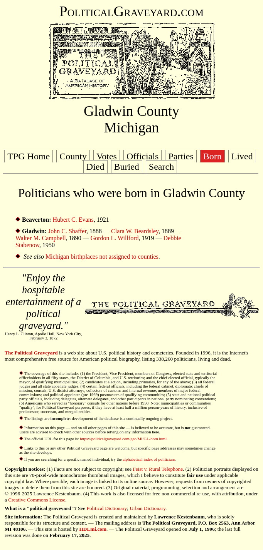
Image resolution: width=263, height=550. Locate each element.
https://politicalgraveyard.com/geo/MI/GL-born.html (123, 439)
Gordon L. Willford (115, 238)
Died (95, 167)
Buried (126, 167)
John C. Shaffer (67, 231)
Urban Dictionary (147, 508)
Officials (142, 156)
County (73, 156)
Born (212, 156)
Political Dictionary (107, 508)
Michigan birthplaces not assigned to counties (102, 256)
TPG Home (28, 156)
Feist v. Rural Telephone (158, 469)
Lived (242, 156)
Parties (180, 156)
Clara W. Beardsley (134, 231)
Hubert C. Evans (73, 219)
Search (161, 167)
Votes (106, 156)
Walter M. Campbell (40, 238)
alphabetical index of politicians (149, 459)
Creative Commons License (36, 500)
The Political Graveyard (31, 353)
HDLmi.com (92, 529)
